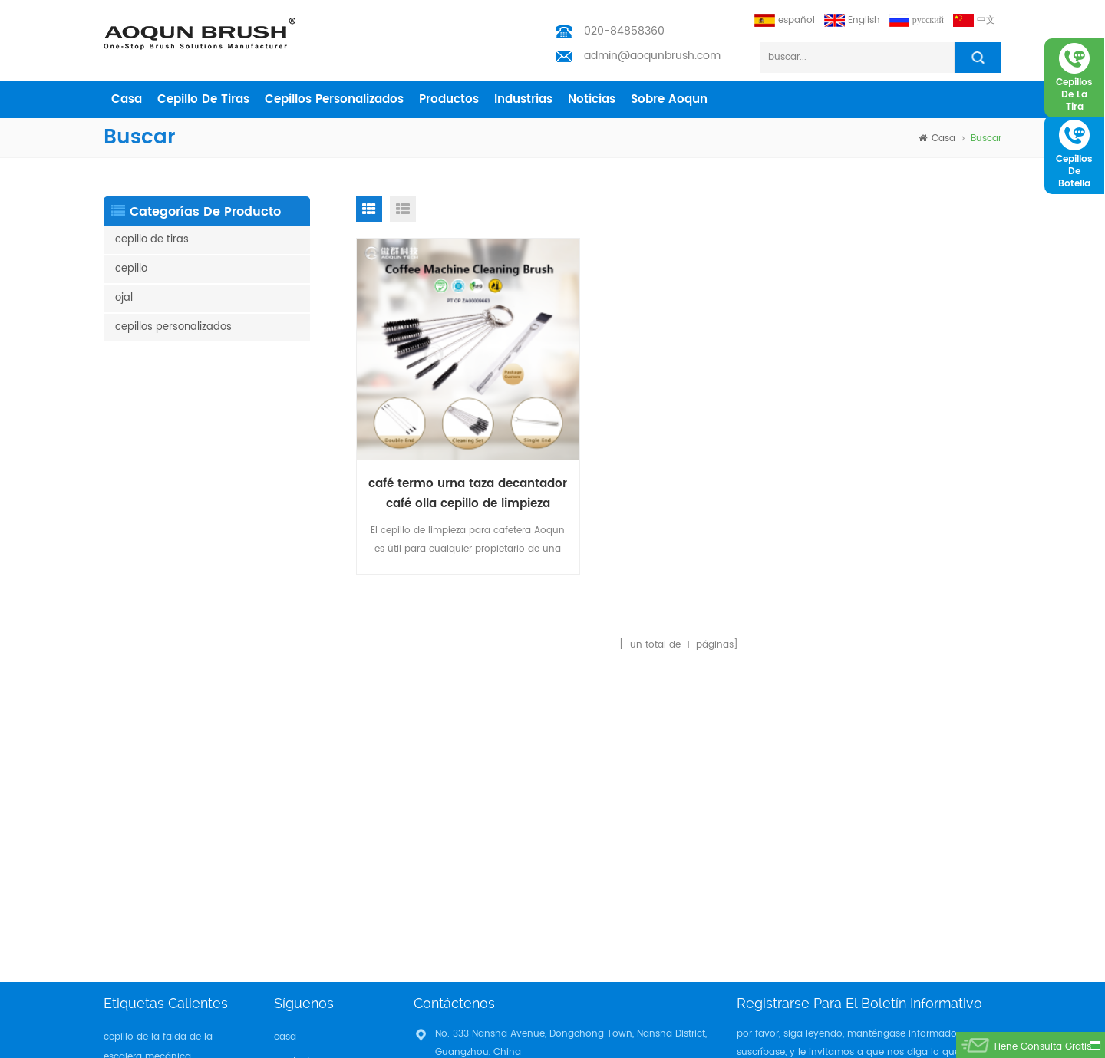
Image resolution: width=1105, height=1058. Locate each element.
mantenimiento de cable (160, 941)
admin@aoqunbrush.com (652, 55)
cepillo (131, 269)
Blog (284, 833)
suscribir (965, 741)
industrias (523, 99)
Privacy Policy (305, 882)
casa (126, 99)
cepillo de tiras (203, 99)
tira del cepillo (136, 823)
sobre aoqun (669, 99)
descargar (297, 857)
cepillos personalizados (334, 99)
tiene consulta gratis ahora (1041, 1049)
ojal (124, 298)
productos (449, 99)
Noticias (591, 99)
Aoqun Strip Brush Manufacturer (604, 1042)
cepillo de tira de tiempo (160, 892)
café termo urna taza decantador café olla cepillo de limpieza (459, 476)
